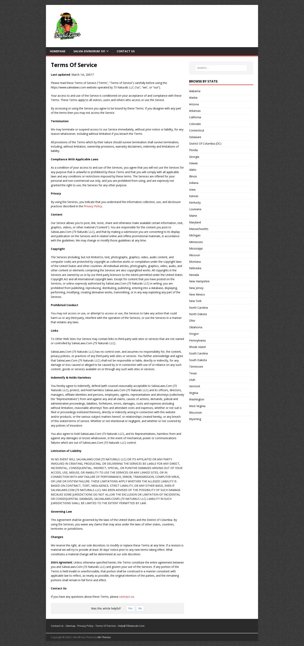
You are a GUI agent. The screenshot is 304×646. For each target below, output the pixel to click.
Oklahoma (195, 327)
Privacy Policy (93, 206)
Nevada (194, 275)
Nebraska (195, 268)
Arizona (194, 104)
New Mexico (197, 294)
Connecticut (196, 130)
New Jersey (196, 288)
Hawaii (193, 163)
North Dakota (198, 314)
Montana (195, 261)
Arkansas (195, 111)
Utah (192, 380)
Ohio (192, 320)
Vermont (194, 386)
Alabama (194, 91)
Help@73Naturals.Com (131, 626)
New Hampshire (199, 281)
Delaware (195, 137)
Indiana (193, 183)
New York (195, 301)
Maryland (195, 222)
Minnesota (196, 242)
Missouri (194, 255)
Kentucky (195, 202)
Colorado (195, 124)
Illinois (193, 176)
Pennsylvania (197, 340)
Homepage (57, 51)
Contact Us (126, 51)
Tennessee (196, 366)
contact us (126, 596)
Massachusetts (198, 229)
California (195, 117)
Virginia (193, 393)
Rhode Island (197, 347)
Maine (193, 215)
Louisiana (195, 209)
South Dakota (198, 360)
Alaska (193, 97)
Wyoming (195, 419)
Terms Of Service (105, 626)
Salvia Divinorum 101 (89, 51)
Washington (196, 399)
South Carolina (198, 353)
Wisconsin (195, 412)
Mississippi (196, 248)
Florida (193, 150)
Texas (193, 373)
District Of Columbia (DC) (205, 143)
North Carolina (198, 307)
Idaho (192, 170)
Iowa (192, 189)
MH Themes (104, 637)
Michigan (195, 235)
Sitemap (70, 626)
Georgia (194, 157)
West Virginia (197, 406)
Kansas (193, 196)
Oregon (194, 334)
